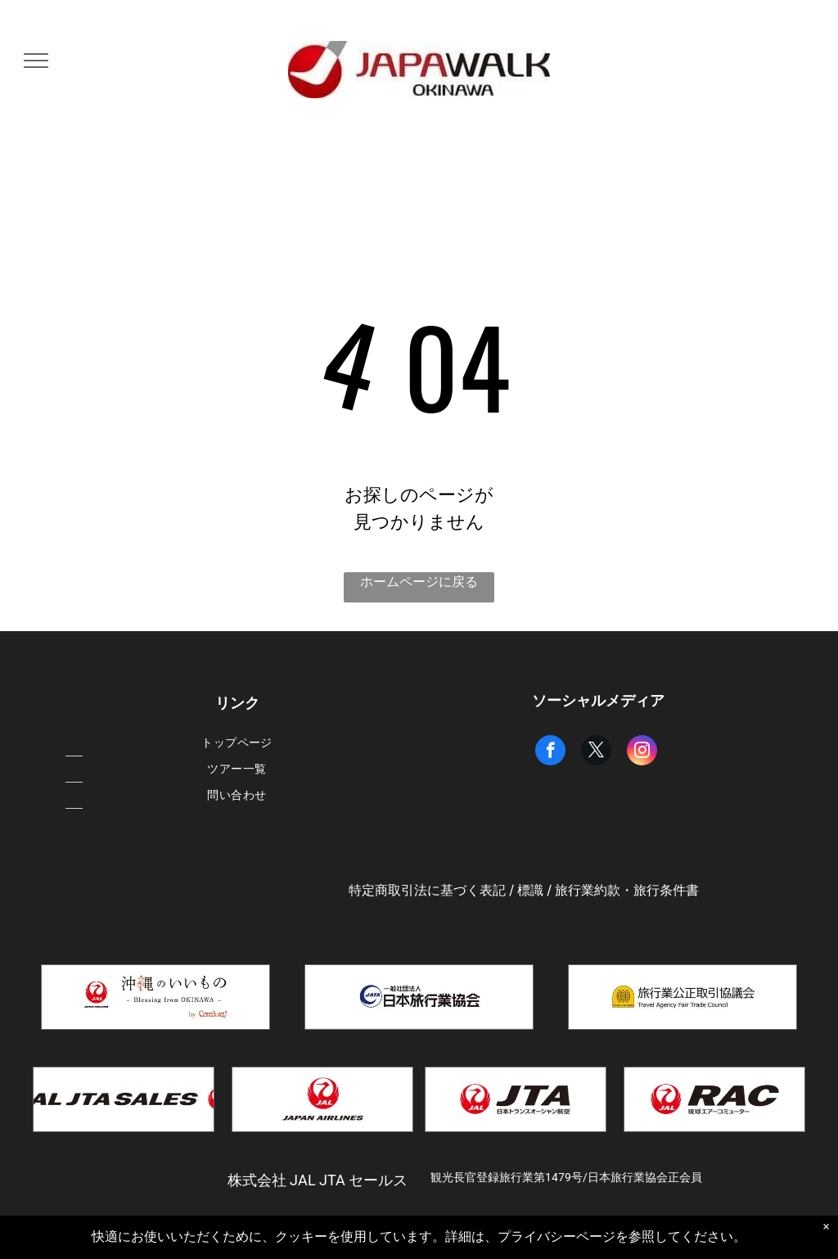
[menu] (36, 60)
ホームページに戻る (419, 581)
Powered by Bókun (419, 1243)
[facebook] (550, 752)
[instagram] (642, 752)
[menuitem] (236, 743)
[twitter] (596, 752)
